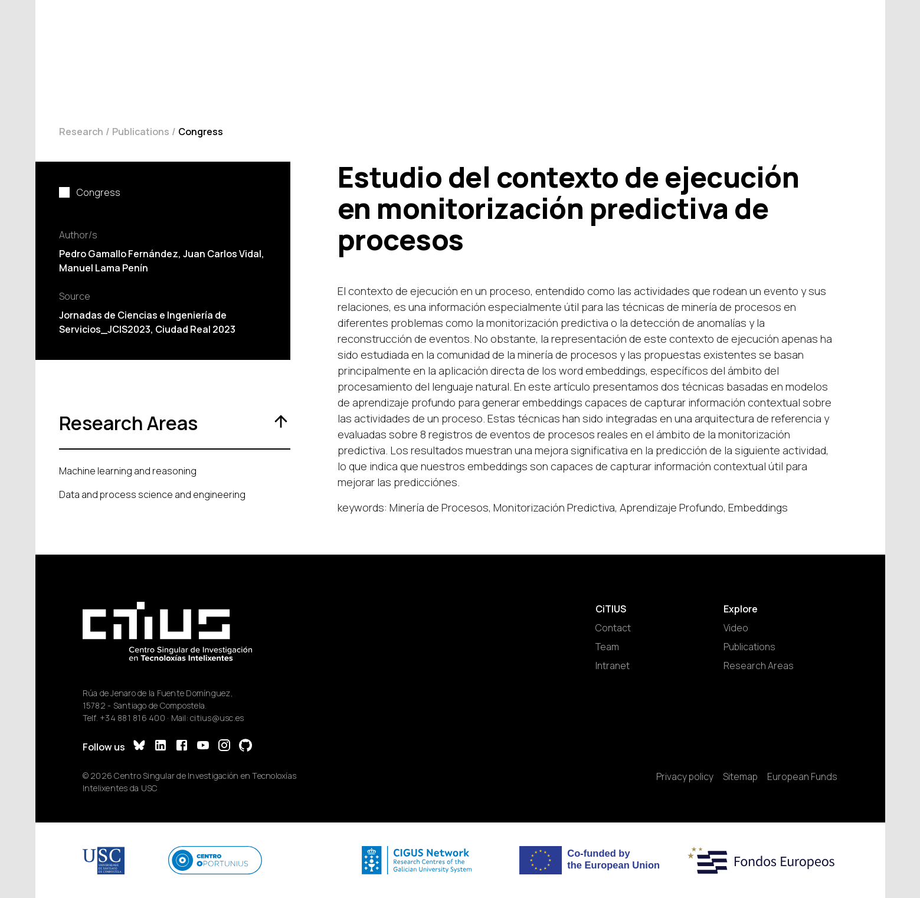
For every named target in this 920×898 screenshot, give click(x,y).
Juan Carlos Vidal (222, 253)
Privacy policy (684, 776)
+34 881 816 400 (132, 717)
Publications (140, 131)
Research (81, 131)
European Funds (802, 776)
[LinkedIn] (160, 746)
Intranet (612, 665)
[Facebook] (182, 746)
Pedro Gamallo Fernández (118, 253)
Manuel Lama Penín (103, 267)
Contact (613, 627)
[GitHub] (245, 746)
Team (607, 646)
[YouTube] (203, 746)
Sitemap (740, 776)
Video (735, 627)
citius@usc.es (217, 717)
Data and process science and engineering (152, 494)
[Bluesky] (139, 746)
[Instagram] (224, 746)
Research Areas (758, 665)
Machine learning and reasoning (128, 470)
